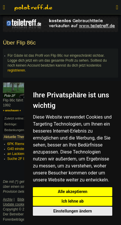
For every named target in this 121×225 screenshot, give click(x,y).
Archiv (8, 199)
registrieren (16, 70)
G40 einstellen (18, 149)
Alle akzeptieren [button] (73, 191)
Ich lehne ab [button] (73, 201)
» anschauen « (12, 110)
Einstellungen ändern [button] (72, 211)
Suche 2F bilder (19, 159)
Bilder (21, 199)
